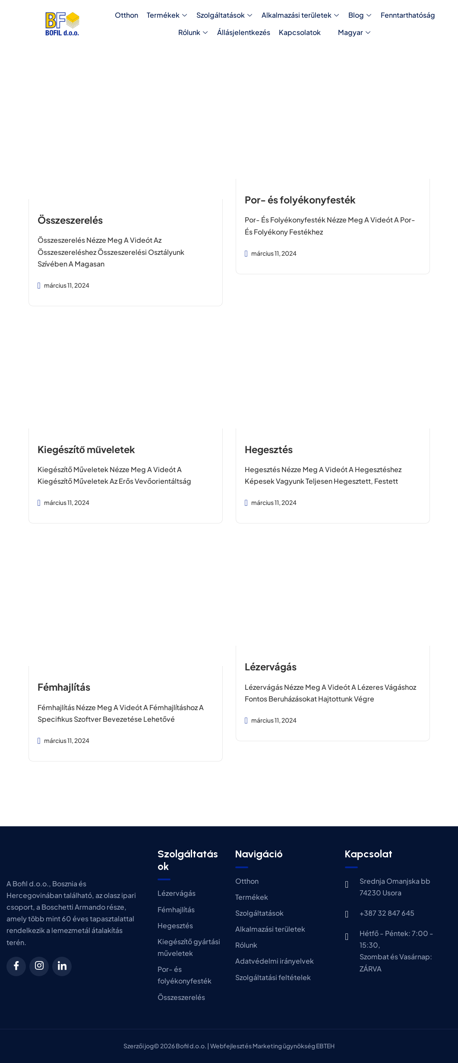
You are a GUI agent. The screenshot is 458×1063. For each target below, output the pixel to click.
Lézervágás (271, 666)
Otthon (126, 14)
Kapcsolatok (300, 32)
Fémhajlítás (64, 687)
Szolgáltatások (224, 14)
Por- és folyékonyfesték (300, 200)
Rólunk (193, 32)
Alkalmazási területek (300, 14)
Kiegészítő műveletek (87, 449)
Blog (359, 14)
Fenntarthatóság (408, 14)
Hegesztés (269, 449)
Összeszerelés (70, 220)
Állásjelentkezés (243, 32)
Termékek (167, 14)
